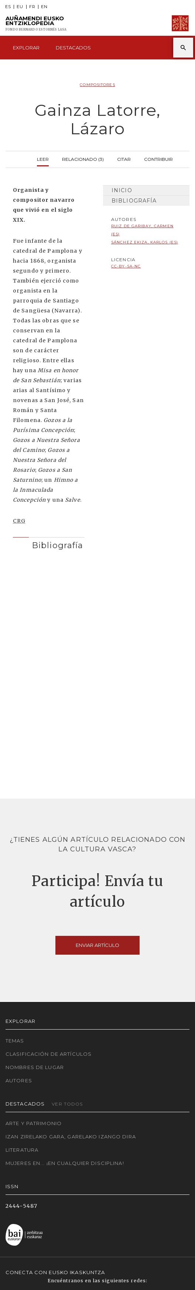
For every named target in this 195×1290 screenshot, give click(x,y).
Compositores (97, 84)
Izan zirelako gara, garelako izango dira (71, 1136)
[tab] (49, 543)
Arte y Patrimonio (34, 1123)
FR (32, 7)
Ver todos (67, 1104)
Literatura (22, 1150)
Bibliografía (134, 200)
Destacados (73, 48)
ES (8, 7)
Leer (43, 158)
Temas (15, 1041)
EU (20, 7)
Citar (124, 158)
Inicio (122, 190)
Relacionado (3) (83, 158)
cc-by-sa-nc (126, 266)
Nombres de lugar (35, 1067)
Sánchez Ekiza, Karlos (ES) (144, 242)
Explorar (26, 48)
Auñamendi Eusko (36, 23)
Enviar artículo (97, 945)
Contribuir (158, 158)
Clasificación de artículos (49, 1054)
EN (44, 7)
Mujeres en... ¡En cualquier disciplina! (65, 1163)
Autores (19, 1080)
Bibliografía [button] (57, 545)
